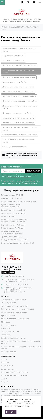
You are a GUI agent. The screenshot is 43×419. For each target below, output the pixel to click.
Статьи (4, 379)
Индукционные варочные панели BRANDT (19, 202)
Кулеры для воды (8, 316)
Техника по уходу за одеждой (13, 300)
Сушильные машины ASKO (12, 237)
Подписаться (33, 171)
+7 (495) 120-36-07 (11, 269)
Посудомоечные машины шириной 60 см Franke (19, 128)
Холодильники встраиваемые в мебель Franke (18, 140)
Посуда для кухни (8, 325)
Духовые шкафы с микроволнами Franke (19, 96)
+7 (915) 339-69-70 (11, 267)
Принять (10, 412)
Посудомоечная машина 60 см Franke (18, 123)
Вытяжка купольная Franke (13, 60)
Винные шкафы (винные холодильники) (17, 309)
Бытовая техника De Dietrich (13, 222)
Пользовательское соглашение (14, 375)
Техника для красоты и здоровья (14, 306)
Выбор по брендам (9, 352)
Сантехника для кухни (10, 332)
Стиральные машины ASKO (12, 233)
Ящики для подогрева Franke (14, 147)
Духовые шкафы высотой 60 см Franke (18, 92)
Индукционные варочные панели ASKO (17, 243)
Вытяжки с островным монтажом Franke (18, 77)
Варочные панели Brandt (11, 198)
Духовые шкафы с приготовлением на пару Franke (20, 107)
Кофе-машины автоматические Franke (18, 118)
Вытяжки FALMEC (8, 216)
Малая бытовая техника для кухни (15, 319)
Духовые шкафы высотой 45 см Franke (18, 87)
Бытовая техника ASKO (10, 231)
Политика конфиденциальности (14, 372)
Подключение (7, 366)
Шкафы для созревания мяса (13, 338)
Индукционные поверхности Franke (17, 113)
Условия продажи (8, 369)
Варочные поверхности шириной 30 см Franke (18, 49)
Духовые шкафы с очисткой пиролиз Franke (20, 101)
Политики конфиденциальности (19, 176)
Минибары (5, 322)
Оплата (4, 359)
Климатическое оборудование (14, 312)
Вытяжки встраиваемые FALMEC (14, 220)
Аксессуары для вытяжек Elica (13, 213)
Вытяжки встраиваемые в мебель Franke (19, 65)
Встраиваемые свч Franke (13, 56)
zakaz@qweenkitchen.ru (14, 276)
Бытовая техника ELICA (11, 207)
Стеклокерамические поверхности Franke (19, 135)
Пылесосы (5, 328)
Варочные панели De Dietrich (13, 225)
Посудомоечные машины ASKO (14, 240)
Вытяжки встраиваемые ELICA (13, 210)
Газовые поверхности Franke (14, 82)
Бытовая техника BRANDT (12, 195)
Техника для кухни (8, 303)
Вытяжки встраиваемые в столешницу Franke (18, 71)
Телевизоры (6, 335)
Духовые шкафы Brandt (10, 205)
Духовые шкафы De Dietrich (12, 228)
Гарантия (5, 363)
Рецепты (4, 382)
